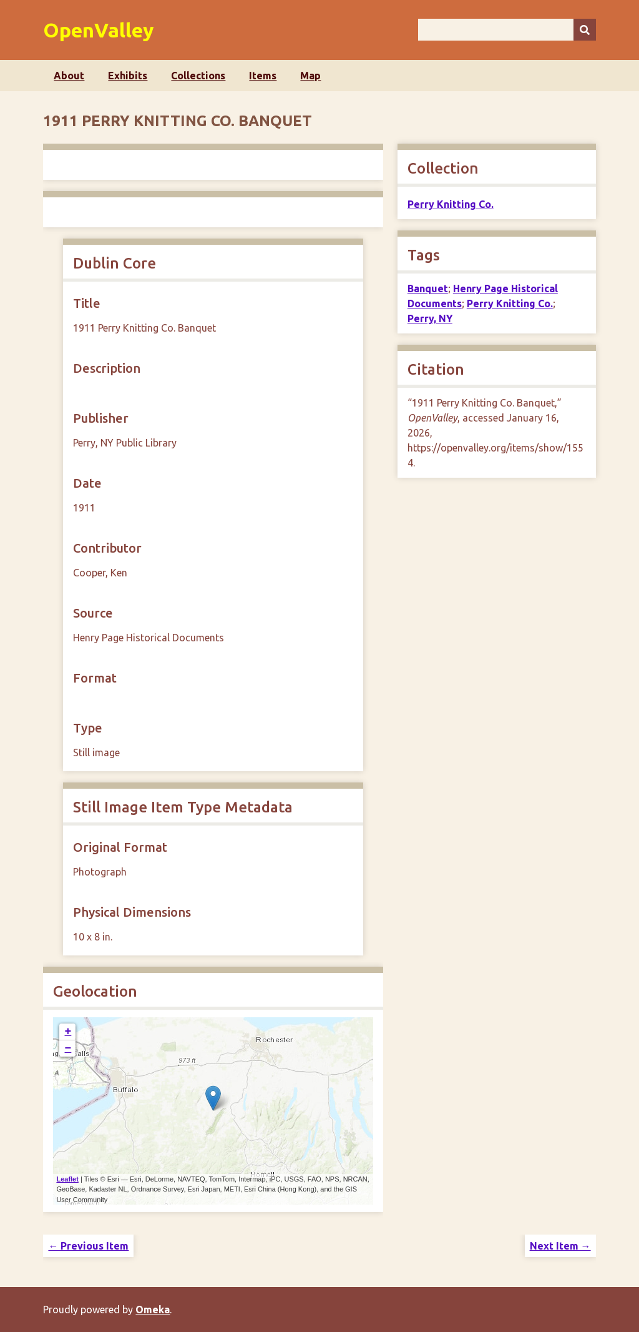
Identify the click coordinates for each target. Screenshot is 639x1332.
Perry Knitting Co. (450, 204)
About (69, 75)
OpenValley (98, 30)
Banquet (427, 288)
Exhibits (127, 75)
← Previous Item (88, 1245)
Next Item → (560, 1245)
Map (310, 75)
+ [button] (68, 1031)
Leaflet (67, 1179)
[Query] (507, 30)
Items (262, 75)
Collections (198, 75)
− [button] (68, 1048)
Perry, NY (429, 318)
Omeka (152, 1309)
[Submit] (584, 30)
